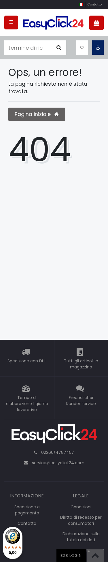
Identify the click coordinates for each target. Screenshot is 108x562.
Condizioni (81, 507)
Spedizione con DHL (26, 361)
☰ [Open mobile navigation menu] (11, 22)
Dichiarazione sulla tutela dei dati (81, 537)
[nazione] (81, 4)
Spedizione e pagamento (27, 510)
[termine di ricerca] (28, 47)
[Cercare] (59, 47)
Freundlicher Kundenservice (81, 400)
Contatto (94, 4)
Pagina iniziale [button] (37, 114)
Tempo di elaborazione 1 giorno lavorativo (27, 404)
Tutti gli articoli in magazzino (81, 364)
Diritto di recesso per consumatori (81, 520)
